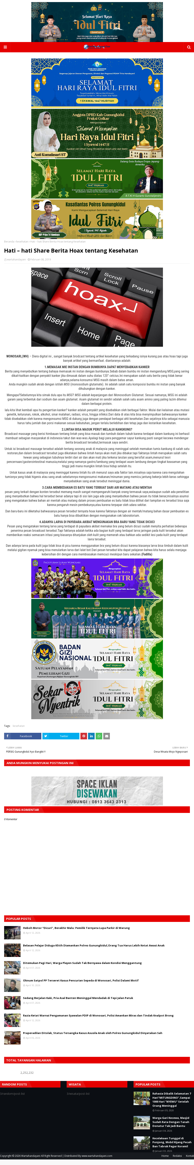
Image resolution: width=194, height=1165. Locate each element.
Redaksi (177, 1161)
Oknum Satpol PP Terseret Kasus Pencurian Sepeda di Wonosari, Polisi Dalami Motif (81, 986)
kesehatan (22, 247)
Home (165, 1161)
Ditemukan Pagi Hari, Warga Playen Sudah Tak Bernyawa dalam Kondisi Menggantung (82, 968)
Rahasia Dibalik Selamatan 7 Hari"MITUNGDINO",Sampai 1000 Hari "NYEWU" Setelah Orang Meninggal (171, 1105)
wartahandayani (16, 265)
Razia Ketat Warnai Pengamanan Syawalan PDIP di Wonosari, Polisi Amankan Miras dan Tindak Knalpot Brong (98, 1021)
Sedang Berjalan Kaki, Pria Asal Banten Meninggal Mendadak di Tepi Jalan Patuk (78, 1003)
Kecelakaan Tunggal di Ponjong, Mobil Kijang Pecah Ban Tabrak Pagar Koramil (172, 1147)
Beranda (9, 247)
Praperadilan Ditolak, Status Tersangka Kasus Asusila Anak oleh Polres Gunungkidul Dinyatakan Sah (92, 1038)
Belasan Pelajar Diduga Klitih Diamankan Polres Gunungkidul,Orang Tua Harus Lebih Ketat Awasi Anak (94, 951)
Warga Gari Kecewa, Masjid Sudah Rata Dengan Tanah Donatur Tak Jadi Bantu (170, 1127)
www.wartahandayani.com (97, 1161)
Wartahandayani (30, 1161)
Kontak (190, 1161)
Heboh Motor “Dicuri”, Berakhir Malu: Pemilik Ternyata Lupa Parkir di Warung (76, 933)
